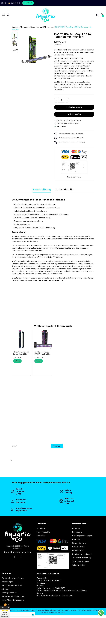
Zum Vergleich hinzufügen (66, 123)
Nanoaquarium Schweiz (67, 610)
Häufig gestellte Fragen (82, 554)
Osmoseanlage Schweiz (46, 610)
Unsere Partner (78, 547)
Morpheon (27, 552)
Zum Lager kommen (80, 561)
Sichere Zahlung (79, 543)
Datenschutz (77, 550)
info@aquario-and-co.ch (62, 595)
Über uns (76, 539)
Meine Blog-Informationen (13, 600)
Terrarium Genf (28, 610)
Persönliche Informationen (13, 578)
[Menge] (61, 100)
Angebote (41, 528)
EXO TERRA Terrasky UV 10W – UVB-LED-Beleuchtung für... (41, 353)
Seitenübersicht (79, 565)
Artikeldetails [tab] (64, 189)
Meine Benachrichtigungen (13, 596)
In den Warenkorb (74, 107)
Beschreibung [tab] (42, 189)
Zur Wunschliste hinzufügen (67, 120)
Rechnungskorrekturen (12, 585)
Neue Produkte (43, 532)
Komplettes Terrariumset (89, 610)
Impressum (77, 532)
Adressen (5, 589)
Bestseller (41, 536)
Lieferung (76, 528)
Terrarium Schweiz (13, 610)
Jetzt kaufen (74, 114)
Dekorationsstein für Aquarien (53, 613)
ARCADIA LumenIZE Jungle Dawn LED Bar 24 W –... (21, 353)
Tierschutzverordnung (81, 558)
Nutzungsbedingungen (82, 536)
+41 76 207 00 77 (58, 588)
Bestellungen (7, 582)
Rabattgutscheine (9, 593)
